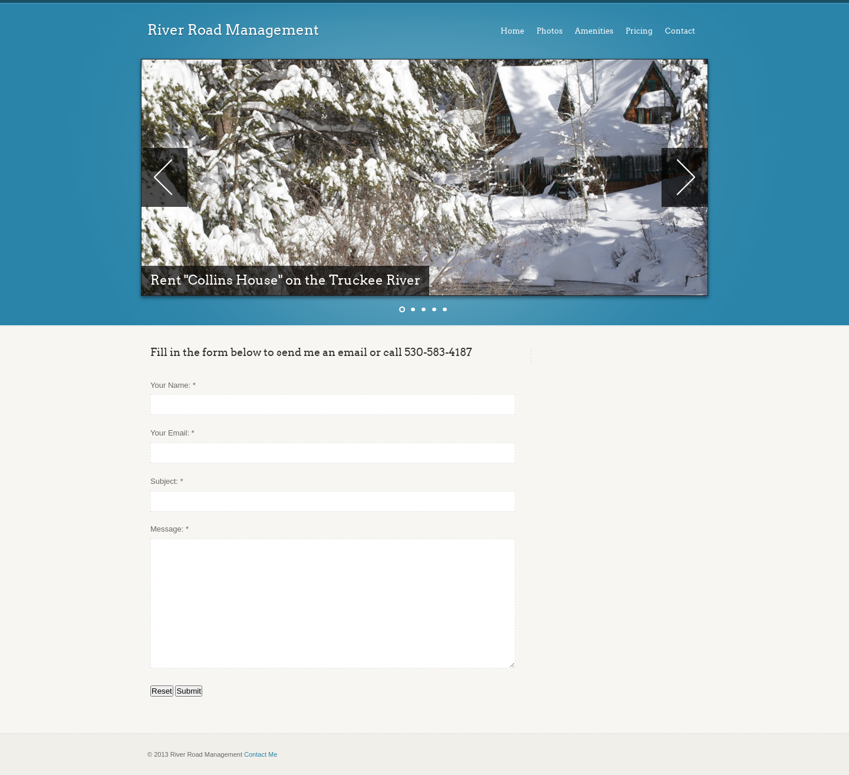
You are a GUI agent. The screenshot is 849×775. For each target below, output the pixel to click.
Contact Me (260, 754)
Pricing (639, 31)
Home (512, 31)
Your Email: (169, 432)
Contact (680, 31)
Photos (549, 31)
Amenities (594, 31)
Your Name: (170, 385)
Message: (166, 529)
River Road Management (233, 29)
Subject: (164, 481)
